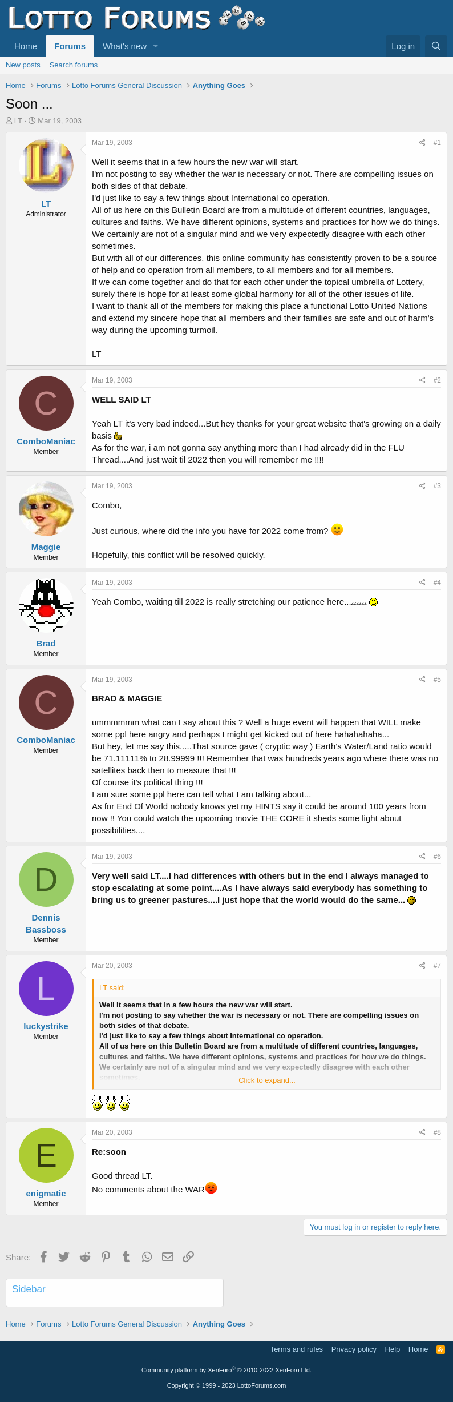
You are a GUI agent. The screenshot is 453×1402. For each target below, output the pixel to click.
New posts (23, 65)
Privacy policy (354, 1349)
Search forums (74, 65)
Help (393, 1349)
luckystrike (45, 1026)
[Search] (436, 46)
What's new (125, 46)
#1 (437, 143)
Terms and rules (296, 1349)
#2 (437, 380)
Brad (45, 643)
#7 (437, 966)
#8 (437, 1132)
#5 (437, 680)
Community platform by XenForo (226, 1370)
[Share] (422, 143)
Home (25, 46)
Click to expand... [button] (267, 1080)
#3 (437, 486)
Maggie (46, 547)
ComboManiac (46, 441)
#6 (437, 857)
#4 (437, 582)
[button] (156, 46)
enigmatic (46, 1193)
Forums (70, 46)
